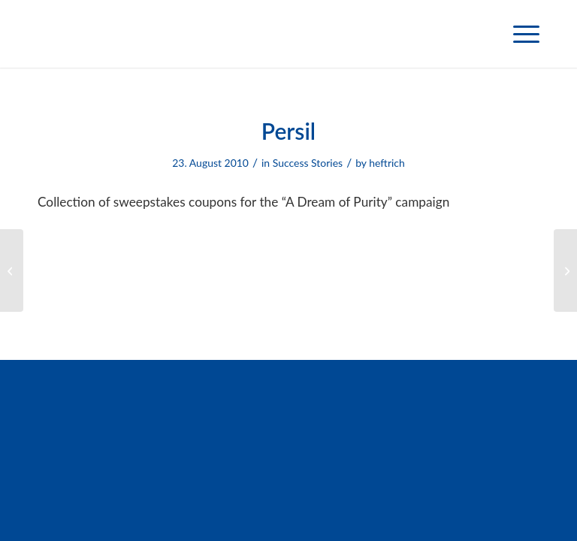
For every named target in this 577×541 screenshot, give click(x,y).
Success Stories (308, 162)
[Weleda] (11, 270)
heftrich (387, 162)
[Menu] (518, 34)
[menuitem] (518, 34)
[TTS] (565, 270)
